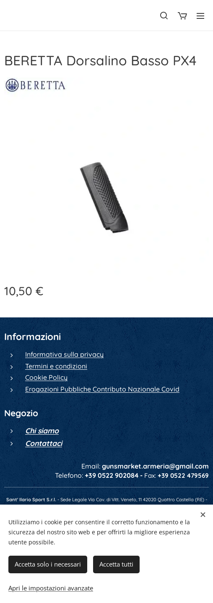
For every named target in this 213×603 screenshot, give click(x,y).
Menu (200, 15)
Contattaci (43, 443)
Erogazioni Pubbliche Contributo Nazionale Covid (102, 389)
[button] (164, 15)
